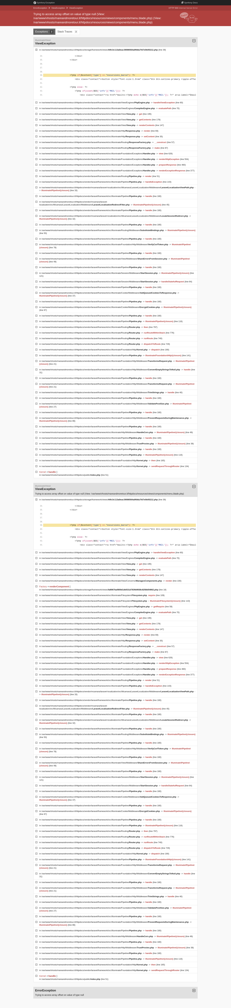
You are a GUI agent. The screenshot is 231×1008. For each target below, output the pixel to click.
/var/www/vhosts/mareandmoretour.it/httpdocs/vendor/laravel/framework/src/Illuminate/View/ (89, 114)
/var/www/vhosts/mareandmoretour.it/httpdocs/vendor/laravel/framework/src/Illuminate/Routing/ (96, 142)
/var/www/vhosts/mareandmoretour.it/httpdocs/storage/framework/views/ (100, 50)
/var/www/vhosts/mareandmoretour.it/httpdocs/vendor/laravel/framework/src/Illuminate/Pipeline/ (92, 182)
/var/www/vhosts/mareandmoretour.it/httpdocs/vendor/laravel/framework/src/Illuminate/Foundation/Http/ (95, 349)
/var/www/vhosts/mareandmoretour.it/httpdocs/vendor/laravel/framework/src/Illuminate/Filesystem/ (95, 595)
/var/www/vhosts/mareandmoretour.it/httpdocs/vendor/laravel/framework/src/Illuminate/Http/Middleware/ (98, 432)
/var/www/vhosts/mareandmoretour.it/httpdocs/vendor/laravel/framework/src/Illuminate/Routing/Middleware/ (103, 230)
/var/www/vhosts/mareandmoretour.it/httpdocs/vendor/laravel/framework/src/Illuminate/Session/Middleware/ (100, 273)
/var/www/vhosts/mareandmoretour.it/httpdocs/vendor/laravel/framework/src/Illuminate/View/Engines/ (96, 102)
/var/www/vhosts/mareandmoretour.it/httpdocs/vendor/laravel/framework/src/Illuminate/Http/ (91, 131)
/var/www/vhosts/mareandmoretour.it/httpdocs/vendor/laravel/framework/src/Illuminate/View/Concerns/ (102, 581)
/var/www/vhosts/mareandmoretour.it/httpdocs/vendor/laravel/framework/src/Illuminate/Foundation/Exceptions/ (99, 153)
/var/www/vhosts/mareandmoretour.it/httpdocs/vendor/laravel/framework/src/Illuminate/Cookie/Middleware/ (109, 293)
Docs (189, 2)
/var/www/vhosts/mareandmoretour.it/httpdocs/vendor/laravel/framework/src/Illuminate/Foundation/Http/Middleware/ (105, 244)
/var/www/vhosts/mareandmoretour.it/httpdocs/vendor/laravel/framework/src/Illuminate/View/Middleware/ (105, 259)
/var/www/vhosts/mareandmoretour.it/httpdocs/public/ (71, 475)
